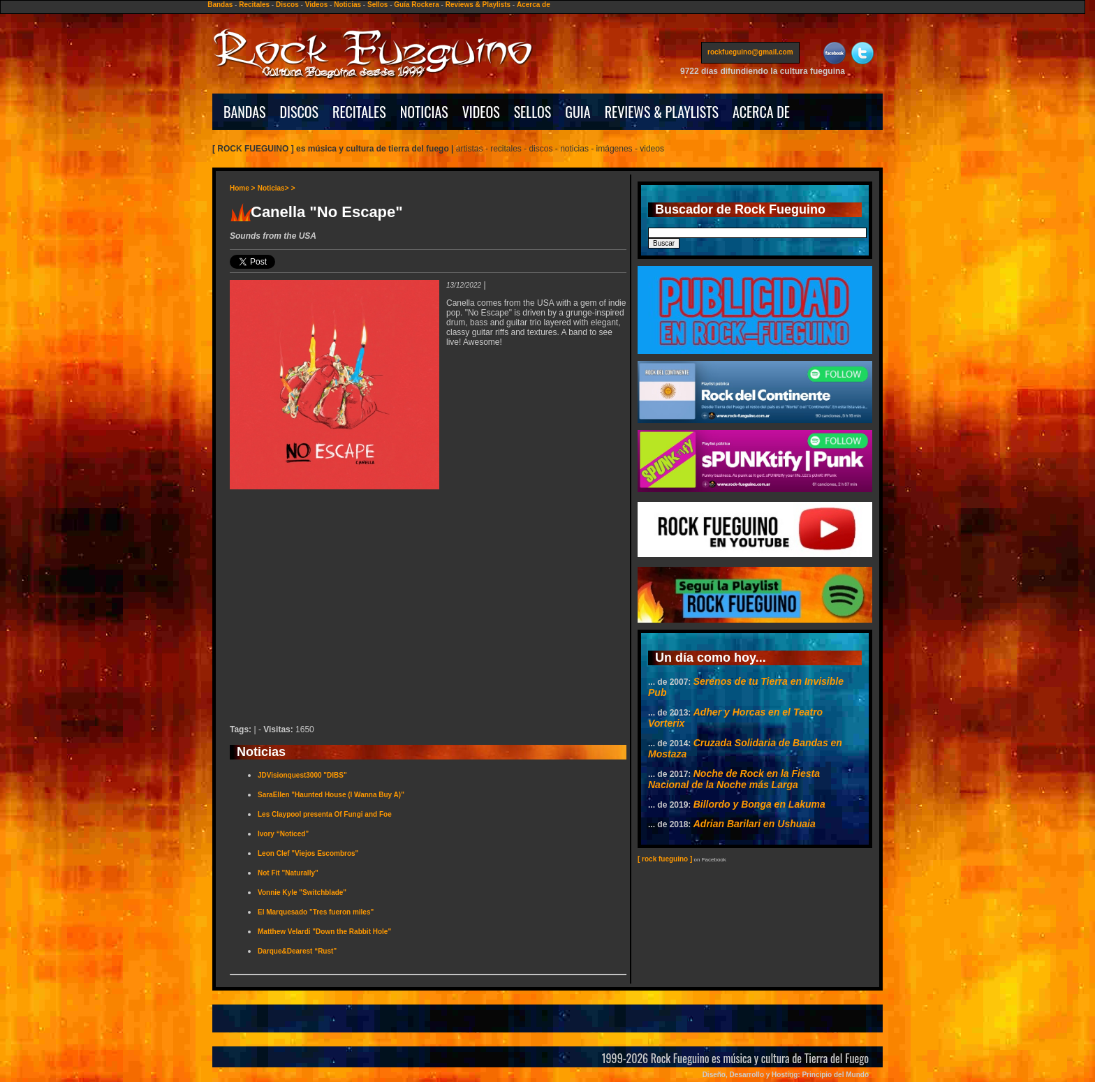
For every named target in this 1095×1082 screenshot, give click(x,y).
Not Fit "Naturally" (288, 873)
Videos (316, 4)
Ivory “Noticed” (283, 834)
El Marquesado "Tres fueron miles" (316, 912)
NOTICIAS (424, 111)
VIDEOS (481, 111)
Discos (287, 4)
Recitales (254, 4)
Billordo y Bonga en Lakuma (759, 804)
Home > (242, 188)
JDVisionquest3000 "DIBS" (302, 775)
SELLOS (533, 111)
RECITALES (359, 111)
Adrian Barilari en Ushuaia (754, 823)
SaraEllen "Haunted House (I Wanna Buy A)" (331, 795)
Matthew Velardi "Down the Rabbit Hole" (324, 931)
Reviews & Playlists (478, 4)
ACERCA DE (761, 111)
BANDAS (244, 111)
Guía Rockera (416, 4)
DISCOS (299, 111)
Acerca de (533, 4)
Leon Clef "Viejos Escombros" (308, 853)
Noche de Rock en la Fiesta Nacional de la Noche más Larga (734, 779)
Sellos (377, 4)
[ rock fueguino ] (665, 859)
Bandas (220, 4)
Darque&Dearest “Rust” (297, 951)
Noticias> (273, 188)
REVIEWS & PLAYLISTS (662, 111)
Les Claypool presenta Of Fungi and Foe (325, 814)
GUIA (577, 111)
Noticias (347, 4)
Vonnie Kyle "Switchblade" (302, 892)
